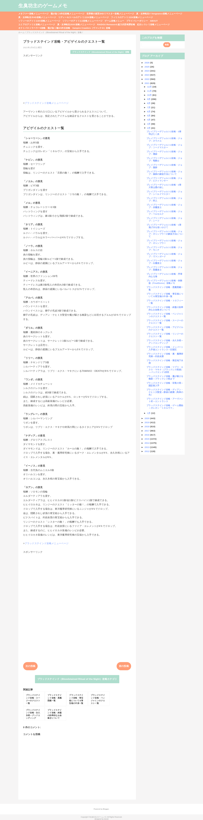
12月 (149, 87)
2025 (147, 67)
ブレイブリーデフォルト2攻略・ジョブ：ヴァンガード (164, 255)
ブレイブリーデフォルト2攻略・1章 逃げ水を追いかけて (165, 226)
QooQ (106, 819)
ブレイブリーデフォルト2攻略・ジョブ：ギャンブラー (164, 241)
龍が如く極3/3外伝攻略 (59, 28)
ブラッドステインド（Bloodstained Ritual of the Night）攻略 (100, 52)
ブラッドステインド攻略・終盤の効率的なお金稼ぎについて (164, 308)
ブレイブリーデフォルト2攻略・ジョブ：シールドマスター (164, 192)
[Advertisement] (77, 77)
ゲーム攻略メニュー (114, 21)
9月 (149, 99)
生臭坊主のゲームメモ (42, 5)
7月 (149, 107)
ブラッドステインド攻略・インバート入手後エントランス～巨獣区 (164, 348)
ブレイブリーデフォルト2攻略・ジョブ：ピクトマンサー (164, 179)
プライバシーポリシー (137, 21)
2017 (147, 431)
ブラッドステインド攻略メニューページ (47, 103)
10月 (149, 95)
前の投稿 (124, 666)
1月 (149, 413)
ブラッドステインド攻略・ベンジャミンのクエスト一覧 (164, 315)
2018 (147, 426)
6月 (149, 111)
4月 (149, 119)
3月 (149, 124)
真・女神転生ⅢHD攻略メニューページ (37, 17)
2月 (149, 128)
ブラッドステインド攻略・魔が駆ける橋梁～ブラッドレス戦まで (164, 377)
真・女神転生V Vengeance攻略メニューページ (159, 13)
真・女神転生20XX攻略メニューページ (76, 24)
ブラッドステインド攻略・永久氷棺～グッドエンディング (164, 341)
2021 (147, 83)
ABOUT (154, 21)
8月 (149, 103)
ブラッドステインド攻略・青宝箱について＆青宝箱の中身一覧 (164, 295)
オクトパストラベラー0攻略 (32, 28)
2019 (147, 422)
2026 (147, 62)
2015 (147, 439)
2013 (147, 447)
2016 (147, 435)
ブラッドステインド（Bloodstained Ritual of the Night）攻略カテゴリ (77, 679)
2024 (147, 71)
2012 (147, 451)
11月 (149, 91)
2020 (147, 418)
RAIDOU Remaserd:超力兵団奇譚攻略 (116, 24)
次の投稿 (30, 666)
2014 (147, 443)
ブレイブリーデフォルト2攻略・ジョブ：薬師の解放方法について (164, 172)
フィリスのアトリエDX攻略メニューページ (132, 17)
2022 (147, 79)
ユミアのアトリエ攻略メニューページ (36, 24)
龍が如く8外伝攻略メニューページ (67, 13)
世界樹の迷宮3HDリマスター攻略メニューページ (110, 13)
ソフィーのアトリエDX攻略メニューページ (39, 21)
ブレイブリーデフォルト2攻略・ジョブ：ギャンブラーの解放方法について (164, 234)
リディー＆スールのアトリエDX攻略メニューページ (83, 17)
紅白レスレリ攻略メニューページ (153, 24)
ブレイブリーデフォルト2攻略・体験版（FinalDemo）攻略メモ (164, 281)
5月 (149, 115)
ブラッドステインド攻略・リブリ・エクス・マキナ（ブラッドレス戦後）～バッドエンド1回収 (164, 369)
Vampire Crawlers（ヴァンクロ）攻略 (91, 28)
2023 (147, 75)
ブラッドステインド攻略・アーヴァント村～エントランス (164, 400)
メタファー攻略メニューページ (33, 13)
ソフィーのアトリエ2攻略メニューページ (82, 21)
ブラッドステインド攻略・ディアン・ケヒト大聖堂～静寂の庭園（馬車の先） (164, 392)
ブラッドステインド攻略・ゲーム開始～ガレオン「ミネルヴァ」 (164, 406)
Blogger (106, 809)
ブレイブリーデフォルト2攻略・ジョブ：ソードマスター (164, 146)
